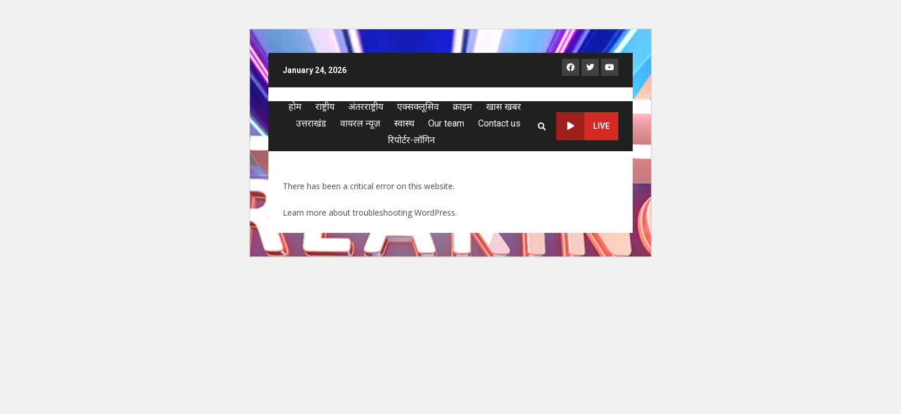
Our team (446, 123)
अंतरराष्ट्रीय (365, 106)
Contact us (499, 123)
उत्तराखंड (311, 123)
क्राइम (462, 106)
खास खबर (503, 106)
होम (295, 106)
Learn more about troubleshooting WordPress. (370, 212)
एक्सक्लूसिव (418, 106)
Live (583, 126)
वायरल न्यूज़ (360, 123)
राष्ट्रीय (324, 106)
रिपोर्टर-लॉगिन (411, 140)
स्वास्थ (404, 123)
